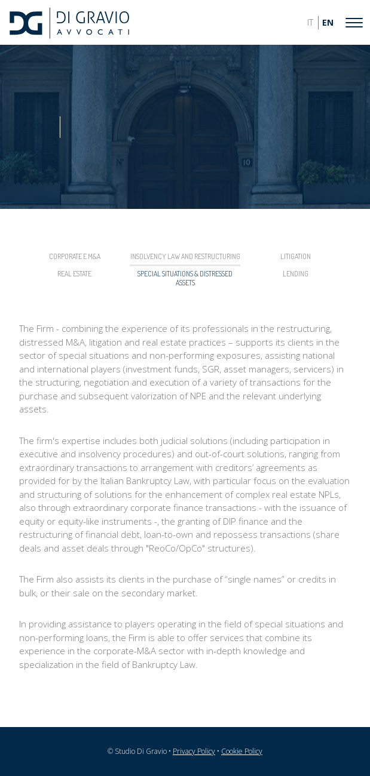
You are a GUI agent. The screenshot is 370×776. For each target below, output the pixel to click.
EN (328, 22)
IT (310, 22)
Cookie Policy (241, 751)
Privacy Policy (194, 751)
